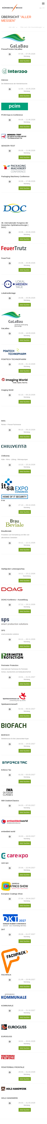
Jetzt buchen (25, 61)
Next (42, 267)
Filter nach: (31, 27)
